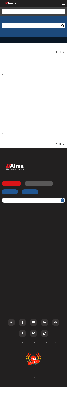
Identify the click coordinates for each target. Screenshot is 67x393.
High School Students (43, 229)
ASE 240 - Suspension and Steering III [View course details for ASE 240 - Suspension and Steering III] (24, 117)
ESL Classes (7, 247)
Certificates (7, 229)
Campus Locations (10, 271)
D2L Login (38, 234)
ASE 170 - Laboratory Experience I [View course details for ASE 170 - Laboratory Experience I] (23, 111)
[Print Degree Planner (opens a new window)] (52, 51)
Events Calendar (9, 300)
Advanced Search (9, 33)
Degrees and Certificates (24, 75)
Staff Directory (8, 280)
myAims (9, 192)
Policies (5, 342)
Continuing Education (11, 238)
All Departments (9, 267)
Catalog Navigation (12, 40)
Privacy (50, 342)
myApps (29, 192)
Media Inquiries (41, 309)
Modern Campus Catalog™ (38, 391)
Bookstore (38, 276)
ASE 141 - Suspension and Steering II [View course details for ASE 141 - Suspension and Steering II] (24, 108)
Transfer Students (42, 225)
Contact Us (39, 300)
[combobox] (33, 11)
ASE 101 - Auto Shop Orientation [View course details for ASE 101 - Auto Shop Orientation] (22, 101)
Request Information (37, 183)
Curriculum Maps (9, 276)
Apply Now (10, 183)
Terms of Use (40, 342)
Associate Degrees (10, 225)
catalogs (19, 388)
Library (37, 271)
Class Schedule (41, 242)
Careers (37, 305)
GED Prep (6, 251)
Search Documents (10, 284)
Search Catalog (8, 288)
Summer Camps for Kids (12, 255)
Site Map (60, 342)
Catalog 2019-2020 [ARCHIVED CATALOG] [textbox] (22, 11)
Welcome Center (41, 267)
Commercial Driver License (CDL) (16, 234)
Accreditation (16, 342)
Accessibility (28, 342)
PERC (36, 280)
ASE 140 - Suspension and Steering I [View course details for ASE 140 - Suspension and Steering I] (23, 104)
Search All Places (41, 284)
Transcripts (39, 238)
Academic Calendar (10, 305)
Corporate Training (10, 242)
